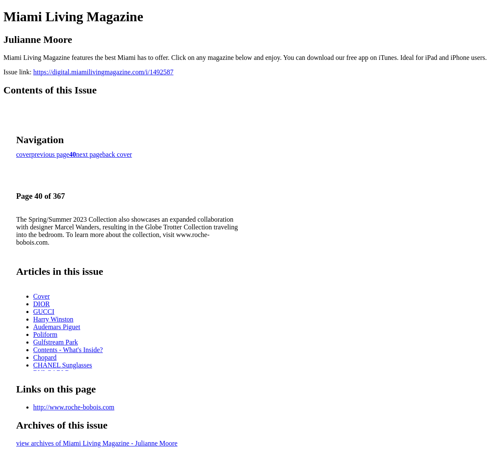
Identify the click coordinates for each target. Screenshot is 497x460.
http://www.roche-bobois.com (73, 407)
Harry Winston (53, 319)
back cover (117, 154)
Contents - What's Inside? (68, 349)
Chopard (45, 357)
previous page (50, 154)
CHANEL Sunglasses (62, 365)
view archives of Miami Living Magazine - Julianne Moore (96, 443)
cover (23, 154)
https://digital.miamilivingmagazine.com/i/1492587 (103, 72)
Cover (41, 296)
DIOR (41, 304)
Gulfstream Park (55, 342)
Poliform (45, 334)
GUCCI (43, 311)
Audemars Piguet (56, 326)
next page (89, 154)
